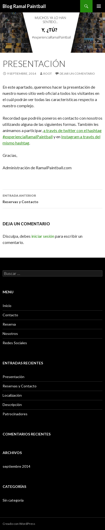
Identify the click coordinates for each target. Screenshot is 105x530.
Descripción (12, 404)
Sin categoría (13, 500)
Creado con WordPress (19, 524)
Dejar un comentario (77, 73)
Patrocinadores (15, 414)
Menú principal (99, 6)
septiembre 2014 (16, 466)
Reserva (9, 324)
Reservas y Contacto (52, 198)
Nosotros (10, 333)
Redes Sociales (15, 343)
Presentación (13, 376)
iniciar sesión (42, 236)
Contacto (10, 315)
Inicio (7, 305)
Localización (12, 395)
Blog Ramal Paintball (24, 6)
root (47, 73)
